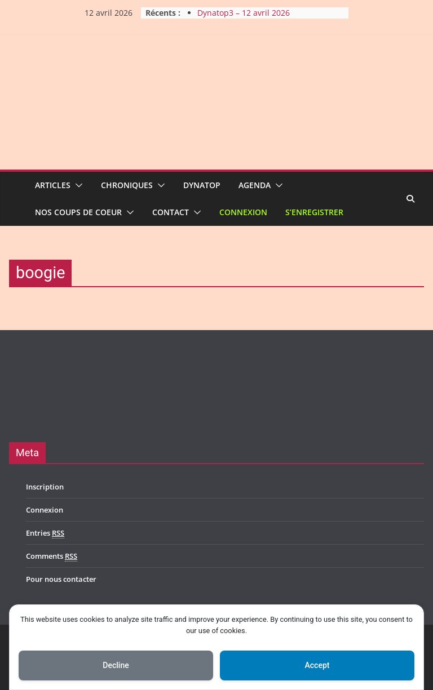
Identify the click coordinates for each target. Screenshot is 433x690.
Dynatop (201, 185)
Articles (52, 185)
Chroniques (127, 185)
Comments (51, 556)
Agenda (254, 185)
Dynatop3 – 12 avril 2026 (243, 12)
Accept (317, 665)
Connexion (243, 212)
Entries (45, 533)
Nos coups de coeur (78, 212)
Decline (116, 665)
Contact (170, 212)
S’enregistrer (314, 212)
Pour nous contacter (61, 579)
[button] (76, 185)
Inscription (45, 487)
